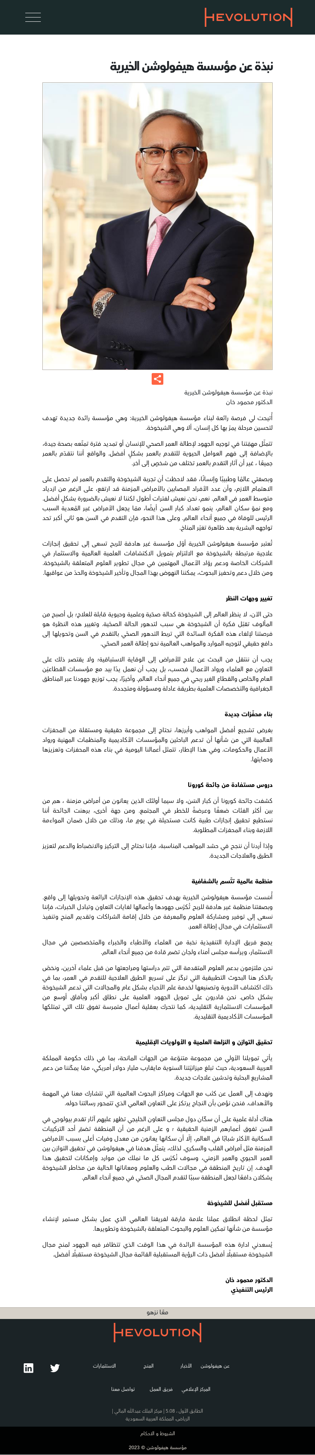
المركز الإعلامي (196, 1389)
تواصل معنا (122, 1389)
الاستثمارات (104, 1366)
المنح (149, 1366)
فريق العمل (161, 1389)
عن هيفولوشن (214, 1366)
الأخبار (185, 1366)
